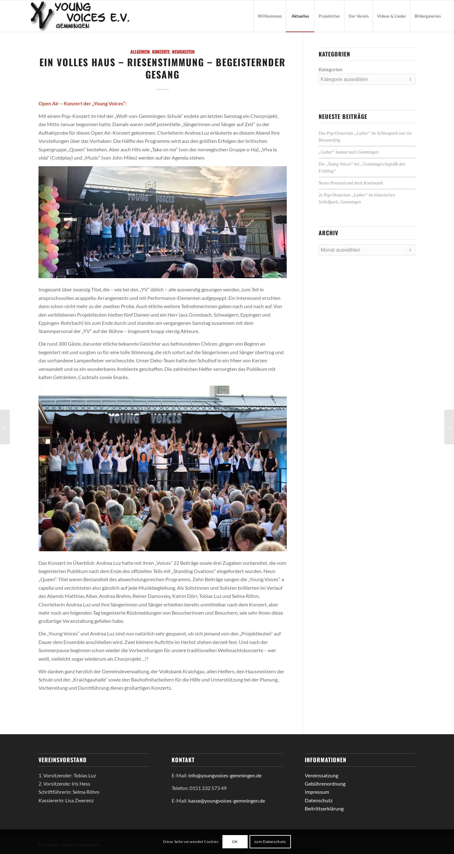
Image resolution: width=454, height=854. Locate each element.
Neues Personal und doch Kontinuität (351, 183)
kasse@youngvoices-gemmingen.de (226, 801)
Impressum (317, 792)
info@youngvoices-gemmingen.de (225, 775)
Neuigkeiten (183, 51)
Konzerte (161, 51)
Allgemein (140, 51)
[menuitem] (269, 16)
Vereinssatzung (321, 775)
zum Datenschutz (270, 841)
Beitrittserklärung (324, 808)
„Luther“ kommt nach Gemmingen (349, 152)
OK (235, 841)
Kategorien (331, 69)
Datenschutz (319, 800)
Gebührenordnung (325, 784)
